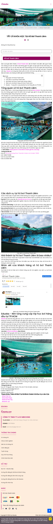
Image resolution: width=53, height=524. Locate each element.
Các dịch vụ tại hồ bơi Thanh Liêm (15, 79)
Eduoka (3, 28)
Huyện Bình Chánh (31, 28)
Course (10, 28)
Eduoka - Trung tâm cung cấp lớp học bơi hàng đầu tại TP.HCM (23, 85)
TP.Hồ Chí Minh (19, 28)
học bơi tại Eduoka (12, 331)
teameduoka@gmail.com (13, 427)
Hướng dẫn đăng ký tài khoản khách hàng (13, 472)
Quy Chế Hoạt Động (6, 454)
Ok (50, 519)
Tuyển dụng (4, 451)
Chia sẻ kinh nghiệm (7, 441)
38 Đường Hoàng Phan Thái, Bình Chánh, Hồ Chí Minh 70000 (22, 153)
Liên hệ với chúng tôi (7, 444)
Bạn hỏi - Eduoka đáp (7, 469)
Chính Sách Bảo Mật (7, 458)
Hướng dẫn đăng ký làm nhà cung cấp (12, 475)
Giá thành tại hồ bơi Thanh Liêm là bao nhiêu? (19, 81)
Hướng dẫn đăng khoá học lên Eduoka (12, 479)
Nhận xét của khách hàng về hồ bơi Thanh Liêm (19, 83)
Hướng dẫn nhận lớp (7, 482)
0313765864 (11, 423)
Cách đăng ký (5, 448)
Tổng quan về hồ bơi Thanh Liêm (15, 78)
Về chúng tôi (4, 437)
